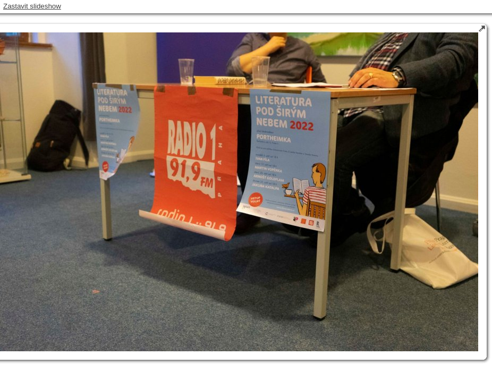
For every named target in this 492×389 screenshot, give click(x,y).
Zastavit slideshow (32, 6)
